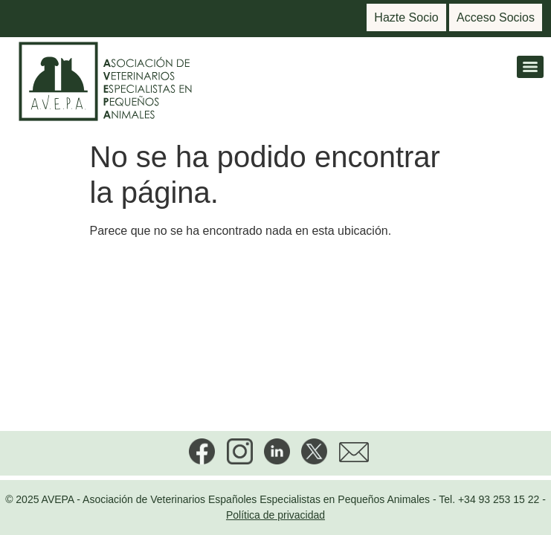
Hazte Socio (406, 17)
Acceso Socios (496, 17)
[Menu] (530, 67)
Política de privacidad (275, 515)
